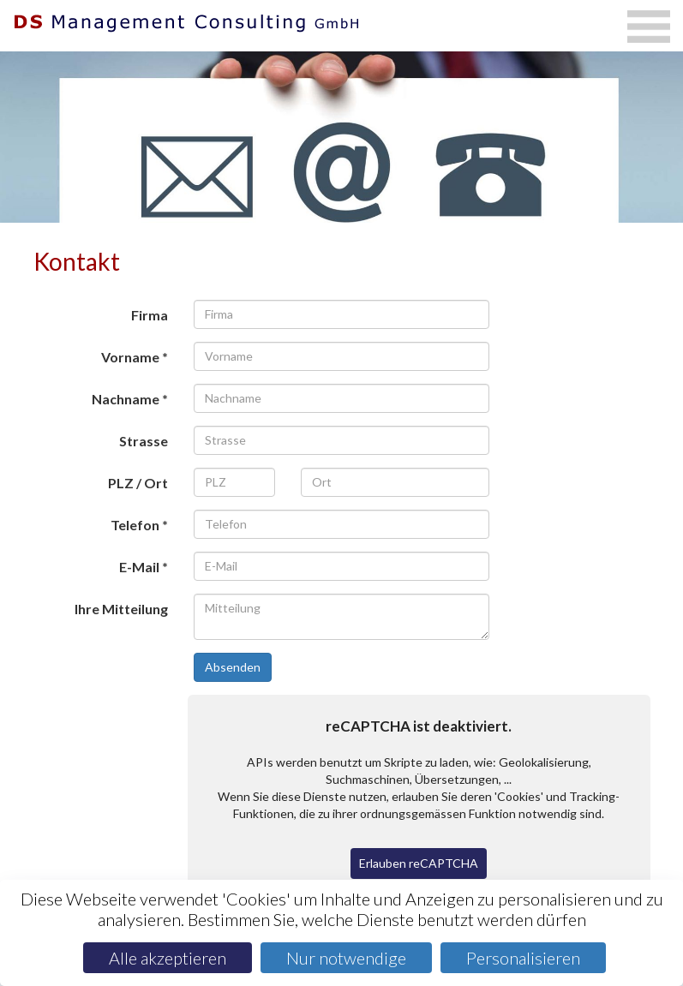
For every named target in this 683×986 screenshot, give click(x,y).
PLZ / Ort (138, 483)
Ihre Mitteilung (121, 609)
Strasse (143, 441)
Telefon (135, 525)
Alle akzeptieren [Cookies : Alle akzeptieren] (167, 957)
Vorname (130, 357)
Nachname (125, 399)
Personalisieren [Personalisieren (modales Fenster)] (523, 957)
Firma (149, 315)
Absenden (233, 667)
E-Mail (139, 567)
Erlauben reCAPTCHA (418, 863)
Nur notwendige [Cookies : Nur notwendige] (346, 957)
